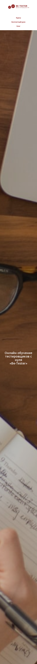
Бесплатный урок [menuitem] (18, 22)
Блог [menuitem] (18, 26)
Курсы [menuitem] (18, 18)
